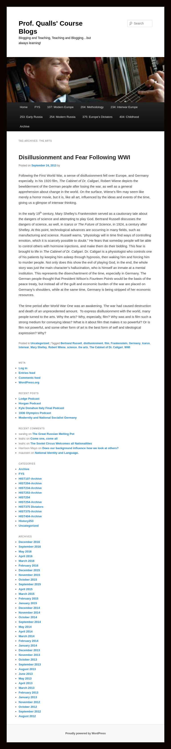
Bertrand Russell (71, 343)
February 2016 (28, 565)
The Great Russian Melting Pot (53, 434)
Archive (24, 126)
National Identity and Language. (57, 452)
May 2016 (25, 551)
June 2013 (26, 673)
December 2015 (29, 570)
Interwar (24, 347)
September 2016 (30, 546)
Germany (134, 343)
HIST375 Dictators (31, 506)
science (72, 347)
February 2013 (28, 692)
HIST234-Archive (30, 488)
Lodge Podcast (29, 398)
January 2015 (28, 603)
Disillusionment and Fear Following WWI (74, 157)
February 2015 (28, 598)
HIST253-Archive (30, 492)
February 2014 (28, 641)
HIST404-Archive (30, 516)
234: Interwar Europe (124, 107)
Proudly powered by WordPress (85, 733)
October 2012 (28, 706)
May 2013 (25, 678)
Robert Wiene (56, 347)
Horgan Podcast (30, 403)
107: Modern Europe (60, 107)
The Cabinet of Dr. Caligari (106, 347)
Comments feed (30, 377)
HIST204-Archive (30, 483)
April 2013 (26, 683)
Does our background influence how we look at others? (80, 448)
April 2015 (26, 589)
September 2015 (30, 584)
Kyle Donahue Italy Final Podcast (41, 408)
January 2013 (28, 697)
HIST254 (24, 497)
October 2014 (28, 617)
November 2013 (29, 655)
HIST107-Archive (30, 478)
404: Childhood (129, 117)
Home (24, 107)
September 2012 (30, 711)
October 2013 (28, 659)
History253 (26, 521)
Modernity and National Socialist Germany (48, 417)
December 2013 (29, 650)
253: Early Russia (31, 117)
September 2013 (30, 664)
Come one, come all (44, 438)
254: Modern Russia (62, 117)
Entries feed (27, 372)
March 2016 (27, 561)
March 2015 (27, 594)
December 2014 (29, 608)
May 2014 (25, 626)
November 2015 (29, 575)
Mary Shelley (39, 347)
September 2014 (30, 622)
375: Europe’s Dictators (97, 117)
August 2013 (27, 669)
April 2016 (26, 556)
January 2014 (28, 645)
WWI (127, 347)
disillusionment (93, 343)
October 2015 (28, 579)
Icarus (146, 343)
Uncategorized (40, 343)
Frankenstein (119, 343)
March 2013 (27, 688)
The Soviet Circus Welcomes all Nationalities (61, 443)
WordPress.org (29, 382)
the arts (83, 347)
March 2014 (27, 636)
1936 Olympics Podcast (35, 413)
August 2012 (27, 716)
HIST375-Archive (30, 511)
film (107, 343)
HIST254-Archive (30, 502)
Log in (23, 368)
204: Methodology (92, 107)
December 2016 (29, 542)
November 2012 (29, 702)
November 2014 (29, 612)
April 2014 (26, 631)
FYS (37, 107)
